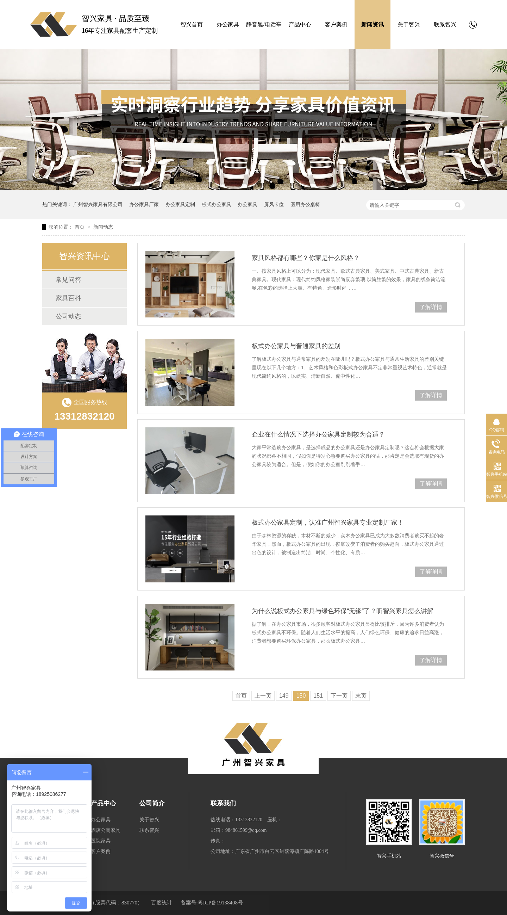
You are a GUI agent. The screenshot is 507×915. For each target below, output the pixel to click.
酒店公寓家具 (105, 830)
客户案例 (336, 24)
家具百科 (68, 298)
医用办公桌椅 (305, 204)
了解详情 (431, 307)
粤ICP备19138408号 (220, 902)
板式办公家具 (216, 204)
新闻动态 (103, 227)
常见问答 (68, 279)
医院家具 (101, 840)
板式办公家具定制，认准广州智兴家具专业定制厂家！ (328, 522)
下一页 (339, 696)
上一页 (263, 696)
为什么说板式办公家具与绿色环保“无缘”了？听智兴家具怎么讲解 (342, 610)
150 (301, 696)
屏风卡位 (274, 204)
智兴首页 (191, 24)
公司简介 (152, 803)
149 (284, 696)
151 (318, 696)
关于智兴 (409, 24)
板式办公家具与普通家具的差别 (296, 346)
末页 (361, 696)
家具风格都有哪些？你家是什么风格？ (305, 257)
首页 (80, 227)
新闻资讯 (372, 24)
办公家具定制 (180, 204)
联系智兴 (445, 24)
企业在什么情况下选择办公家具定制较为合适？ (318, 434)
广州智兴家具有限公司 (98, 204)
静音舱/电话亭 (263, 24)
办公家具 (228, 24)
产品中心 (300, 24)
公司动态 (68, 316)
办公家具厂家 (144, 204)
